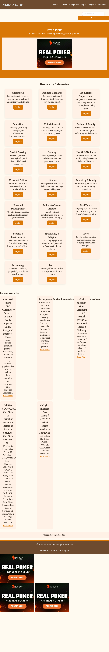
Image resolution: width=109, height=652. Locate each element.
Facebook (44, 550)
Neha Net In (13, 4)
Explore (18, 107)
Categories (74, 4)
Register (92, 4)
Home (55, 4)
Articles (63, 4)
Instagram (64, 550)
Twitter (54, 550)
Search (93, 18)
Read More (8, 396)
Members (102, 4)
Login (83, 4)
